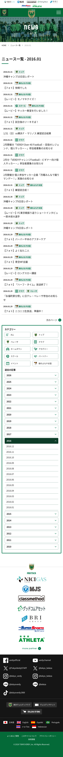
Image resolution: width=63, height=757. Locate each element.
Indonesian (39, 726)
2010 (9, 546)
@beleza (39, 684)
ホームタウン (16, 349)
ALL (12, 334)
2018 (9, 427)
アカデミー (43, 349)
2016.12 (10, 446)
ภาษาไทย (22, 726)
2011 (9, 540)
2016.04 (10, 490)
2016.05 (10, 485)
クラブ (41, 342)
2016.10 (10, 457)
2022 (9, 401)
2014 (9, 520)
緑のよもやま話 (45, 363)
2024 (9, 388)
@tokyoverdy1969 (14, 692)
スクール (14, 356)
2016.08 (10, 468)
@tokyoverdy (12, 684)
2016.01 (10, 507)
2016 (9, 440)
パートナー (43, 356)
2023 (9, 394)
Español (37, 722)
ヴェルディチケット (47, 704)
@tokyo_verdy (12, 676)
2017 (9, 434)
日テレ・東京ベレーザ (4, 12)
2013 (9, 527)
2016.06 (10, 479)
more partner (29, 648)
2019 (9, 421)
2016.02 (10, 501)
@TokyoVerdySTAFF (15, 668)
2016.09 (10, 463)
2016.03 (10, 496)
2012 (9, 533)
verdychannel (42, 660)
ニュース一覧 (15, 45)
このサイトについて (29, 736)
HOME (4, 45)
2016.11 (10, 451)
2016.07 (10, 474)
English (22, 722)
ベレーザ (14, 342)
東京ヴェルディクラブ (21, 704)
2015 (9, 513)
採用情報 (31, 739)
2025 (9, 381)
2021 (9, 408)
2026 (9, 375)
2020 (9, 414)
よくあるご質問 (13, 736)
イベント (14, 363)
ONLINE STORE (34, 712)
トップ (41, 334)
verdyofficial (11, 660)
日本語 (8, 722)
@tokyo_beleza (42, 668)
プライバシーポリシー (47, 736)
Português (53, 722)
